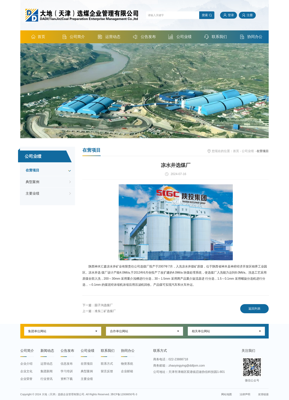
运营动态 (109, 36)
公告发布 (144, 36)
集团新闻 (46, 371)
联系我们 (215, 36)
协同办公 (251, 36)
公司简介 (73, 36)
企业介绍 (26, 363)
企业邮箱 (127, 371)
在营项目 (32, 170)
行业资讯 (46, 378)
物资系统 (127, 363)
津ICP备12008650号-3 (124, 394)
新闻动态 (47, 351)
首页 (38, 36)
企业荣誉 (26, 378)
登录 (231, 15)
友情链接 (263, 394)
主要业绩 (32, 193)
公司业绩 (180, 36)
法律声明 (245, 394)
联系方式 (107, 363)
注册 (250, 15)
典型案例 (32, 182)
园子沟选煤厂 (104, 305)
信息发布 (67, 363)
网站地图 (226, 394)
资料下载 (67, 378)
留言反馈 (107, 371)
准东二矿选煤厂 (105, 311)
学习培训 (67, 371)
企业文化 (26, 371)
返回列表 (254, 308)
